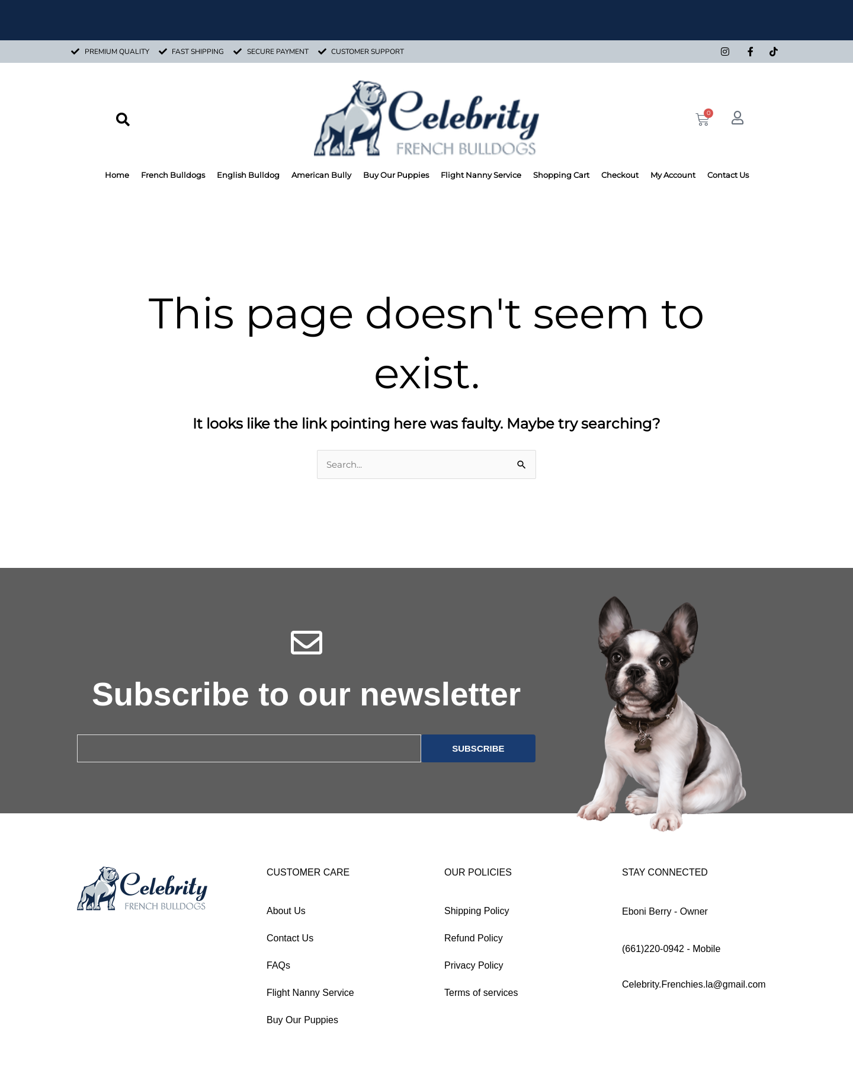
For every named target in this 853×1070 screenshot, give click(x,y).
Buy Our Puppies (396, 175)
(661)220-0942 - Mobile (671, 949)
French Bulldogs (173, 175)
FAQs (278, 966)
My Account (672, 175)
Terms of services (481, 993)
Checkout (620, 175)
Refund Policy (473, 939)
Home (117, 175)
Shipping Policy (476, 911)
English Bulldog (248, 175)
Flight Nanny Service (481, 175)
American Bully (321, 175)
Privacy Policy (474, 966)
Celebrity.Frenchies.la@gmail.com (694, 985)
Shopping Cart (561, 175)
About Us (286, 911)
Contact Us (728, 175)
